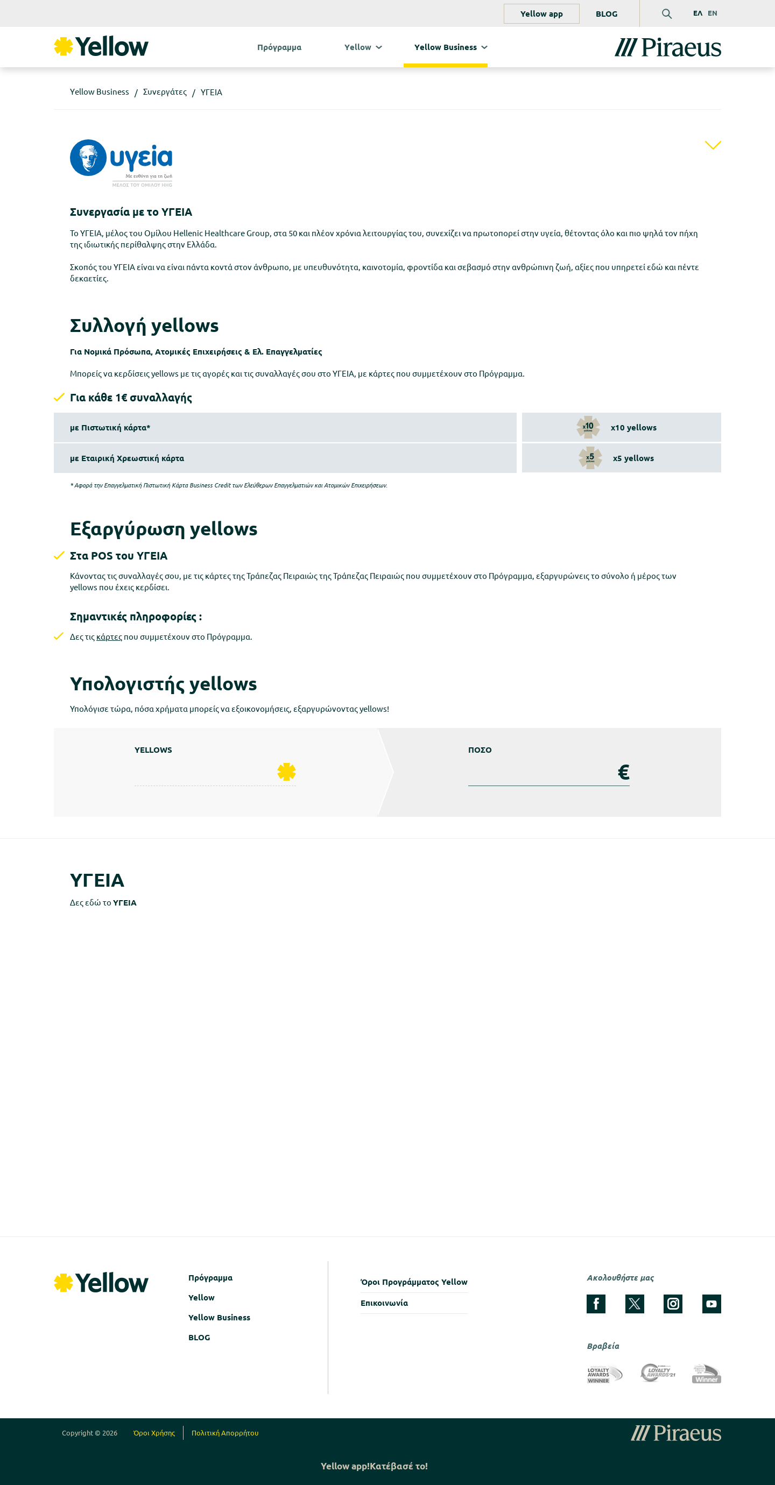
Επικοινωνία (384, 1302)
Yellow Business (219, 1317)
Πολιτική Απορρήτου (225, 1433)
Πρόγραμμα (279, 47)
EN (712, 13)
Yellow (201, 1297)
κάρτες (109, 636)
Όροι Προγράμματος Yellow (414, 1281)
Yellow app (541, 13)
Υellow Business (445, 47)
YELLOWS (153, 749)
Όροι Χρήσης (154, 1433)
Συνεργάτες (165, 91)
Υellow (357, 47)
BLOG (607, 13)
